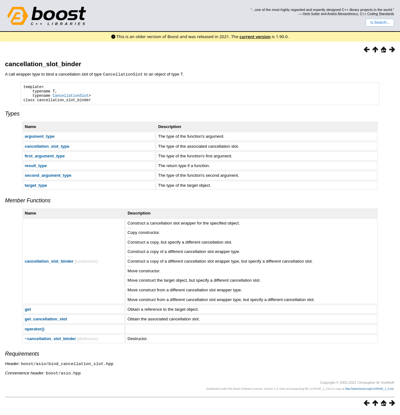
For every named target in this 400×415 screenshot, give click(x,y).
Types (12, 117)
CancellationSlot (71, 98)
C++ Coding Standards (377, 14)
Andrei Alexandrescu (342, 14)
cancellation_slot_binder (43, 63)
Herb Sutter (311, 14)
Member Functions (28, 204)
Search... (380, 22)
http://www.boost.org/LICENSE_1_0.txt (369, 391)
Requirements (22, 357)
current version (255, 36)
